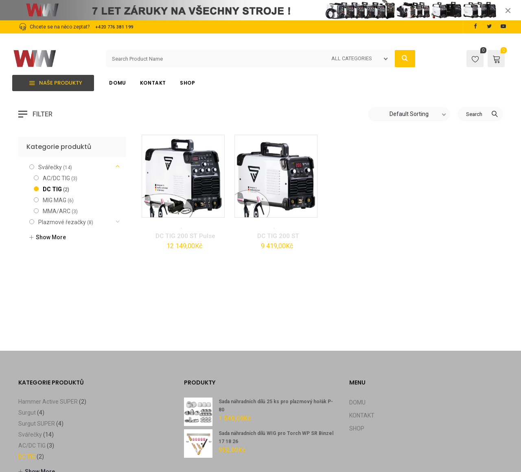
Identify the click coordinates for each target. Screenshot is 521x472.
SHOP (356, 371)
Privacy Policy (35, 469)
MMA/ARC (56, 154)
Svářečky (194, 169)
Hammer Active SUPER (48, 344)
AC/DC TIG (56, 121)
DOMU (357, 345)
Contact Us (124, 469)
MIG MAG (54, 143)
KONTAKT (361, 358)
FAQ (148, 469)
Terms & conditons (82, 469)
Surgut (27, 355)
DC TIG (172, 169)
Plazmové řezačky (62, 165)
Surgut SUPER (36, 366)
